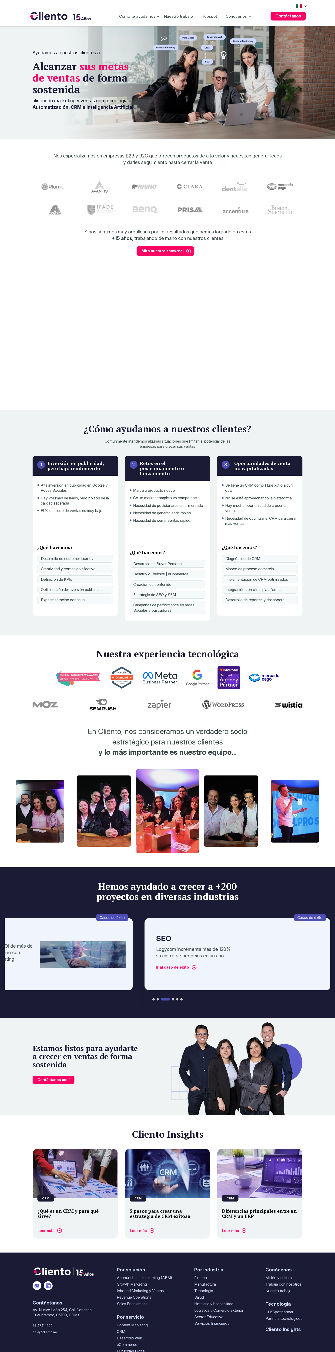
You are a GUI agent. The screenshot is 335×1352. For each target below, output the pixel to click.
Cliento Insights (283, 1329)
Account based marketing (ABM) (144, 1277)
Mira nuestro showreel (162, 251)
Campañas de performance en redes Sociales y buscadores (163, 607)
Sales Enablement (132, 1303)
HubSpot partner (279, 1312)
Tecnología (203, 1290)
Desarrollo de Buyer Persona (157, 563)
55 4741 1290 (43, 1326)
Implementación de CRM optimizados (256, 579)
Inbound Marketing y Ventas (140, 1290)
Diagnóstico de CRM (242, 558)
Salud (199, 1297)
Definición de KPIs (56, 579)
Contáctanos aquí (53, 1079)
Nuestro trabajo (178, 16)
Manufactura (205, 1284)
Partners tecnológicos (283, 1318)
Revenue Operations (134, 1297)
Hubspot (209, 16)
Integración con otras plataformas (253, 589)
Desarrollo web (129, 1338)
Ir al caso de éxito (179, 967)
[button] (153, 999)
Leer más (45, 1230)
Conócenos (236, 16)
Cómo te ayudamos (137, 16)
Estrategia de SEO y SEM (154, 594)
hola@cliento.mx (45, 1332)
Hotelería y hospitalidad (213, 1303)
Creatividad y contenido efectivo (68, 569)
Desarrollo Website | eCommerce (160, 574)
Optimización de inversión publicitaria (72, 589)
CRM (121, 1331)
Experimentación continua (63, 599)
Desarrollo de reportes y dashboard (255, 599)
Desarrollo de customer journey (67, 558)
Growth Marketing (132, 1284)
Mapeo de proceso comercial (250, 569)
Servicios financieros (211, 1323)
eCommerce (127, 1344)
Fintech (200, 1277)
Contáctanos (288, 16)
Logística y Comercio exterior (218, 1310)
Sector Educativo (209, 1316)
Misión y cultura (278, 1277)
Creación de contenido (152, 584)
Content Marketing (132, 1325)
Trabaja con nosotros (283, 1284)
